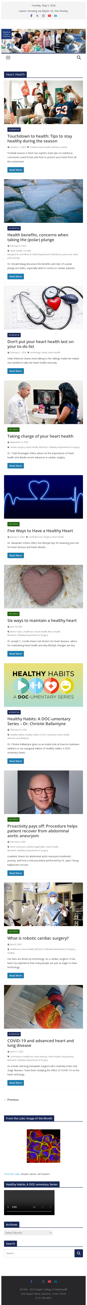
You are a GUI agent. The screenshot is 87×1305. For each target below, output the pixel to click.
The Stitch (13, 429)
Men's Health (54, 631)
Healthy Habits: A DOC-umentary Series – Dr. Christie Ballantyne (38, 721)
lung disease (67, 1056)
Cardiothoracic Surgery (40, 537)
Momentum (14, 129)
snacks (64, 147)
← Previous (11, 1100)
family (44, 352)
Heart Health (44, 147)
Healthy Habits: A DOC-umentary (40, 734)
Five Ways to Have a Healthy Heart (40, 530)
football (33, 147)
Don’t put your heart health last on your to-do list (40, 344)
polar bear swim (70, 254)
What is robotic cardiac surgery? (38, 938)
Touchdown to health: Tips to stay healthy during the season (39, 138)
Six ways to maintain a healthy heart (42, 620)
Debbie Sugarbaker (36, 846)
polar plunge (13, 257)
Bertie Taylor (16, 631)
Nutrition (55, 147)
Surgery (11, 952)
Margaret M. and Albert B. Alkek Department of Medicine (34, 254)
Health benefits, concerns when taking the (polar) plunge (37, 237)
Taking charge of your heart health (40, 436)
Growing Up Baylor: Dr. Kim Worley (48, 11)
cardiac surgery (17, 447)
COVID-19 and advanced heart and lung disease (40, 1043)
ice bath (27, 250)
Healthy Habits (17, 734)
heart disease (40, 1056)
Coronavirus (16, 1056)
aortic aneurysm (18, 846)
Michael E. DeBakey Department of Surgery (59, 447)
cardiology (35, 352)
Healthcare (28, 631)
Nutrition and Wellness (18, 738)
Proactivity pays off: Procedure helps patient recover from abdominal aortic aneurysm (42, 830)
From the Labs (12, 1174)
